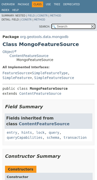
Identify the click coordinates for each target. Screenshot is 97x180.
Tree (57, 4)
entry (12, 132)
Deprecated (71, 4)
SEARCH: (44, 26)
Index (5, 10)
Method (55, 15)
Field (31, 15)
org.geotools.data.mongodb (44, 37)
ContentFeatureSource (29, 56)
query (54, 132)
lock (40, 132)
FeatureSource (16, 73)
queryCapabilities (24, 138)
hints (26, 132)
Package (23, 4)
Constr (42, 15)
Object (8, 52)
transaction (75, 138)
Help (15, 10)
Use (48, 4)
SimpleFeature (16, 78)
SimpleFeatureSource (54, 78)
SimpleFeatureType (50, 73)
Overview (8, 4)
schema (53, 138)
